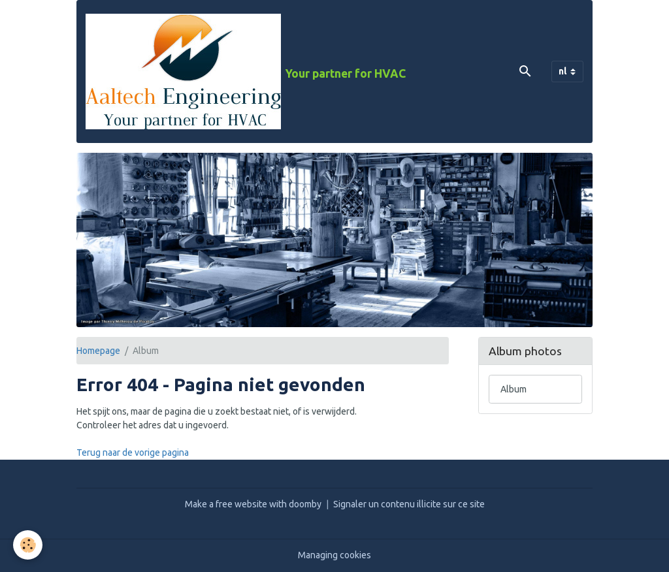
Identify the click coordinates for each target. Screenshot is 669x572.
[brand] (246, 71)
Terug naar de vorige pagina (132, 452)
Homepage (98, 350)
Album (513, 389)
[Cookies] (27, 545)
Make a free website (226, 504)
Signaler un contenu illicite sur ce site (409, 504)
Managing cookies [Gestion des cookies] (334, 555)
